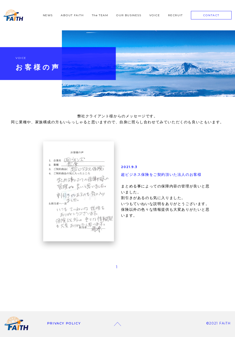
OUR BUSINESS (128, 15)
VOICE (154, 15)
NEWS (48, 15)
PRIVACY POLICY (64, 323)
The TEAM (100, 15)
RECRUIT (175, 15)
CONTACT (211, 15)
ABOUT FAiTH (72, 15)
